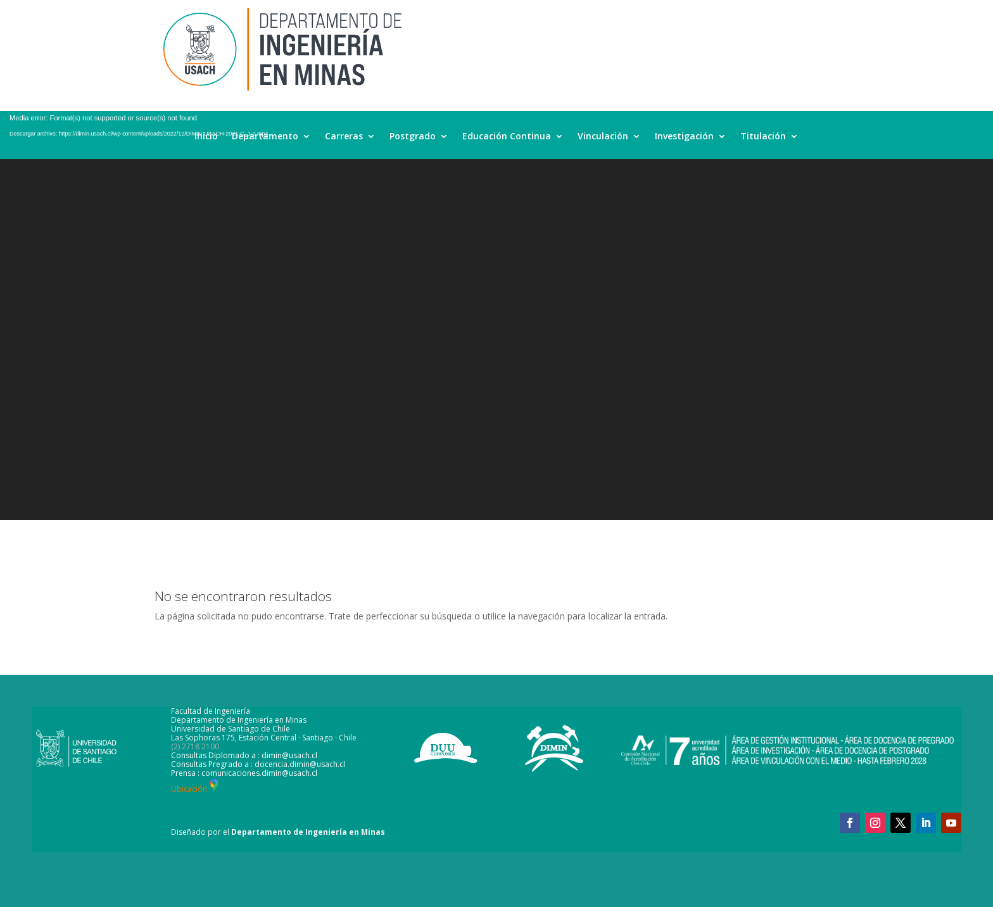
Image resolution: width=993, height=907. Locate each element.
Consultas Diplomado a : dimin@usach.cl (244, 755)
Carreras (344, 137)
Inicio (206, 137)
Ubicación (196, 788)
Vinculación (603, 137)
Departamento (265, 137)
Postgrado (412, 137)
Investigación (684, 137)
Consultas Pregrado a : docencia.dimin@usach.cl (258, 764)
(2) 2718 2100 (195, 746)
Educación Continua (506, 137)
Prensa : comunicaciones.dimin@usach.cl (244, 773)
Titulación (763, 137)
